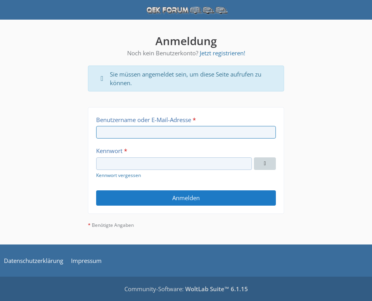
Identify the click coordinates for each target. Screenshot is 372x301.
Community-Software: (186, 289)
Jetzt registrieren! (222, 53)
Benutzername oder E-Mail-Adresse (143, 120)
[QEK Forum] (186, 10)
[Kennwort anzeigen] (265, 163)
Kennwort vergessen (118, 175)
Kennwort (109, 151)
